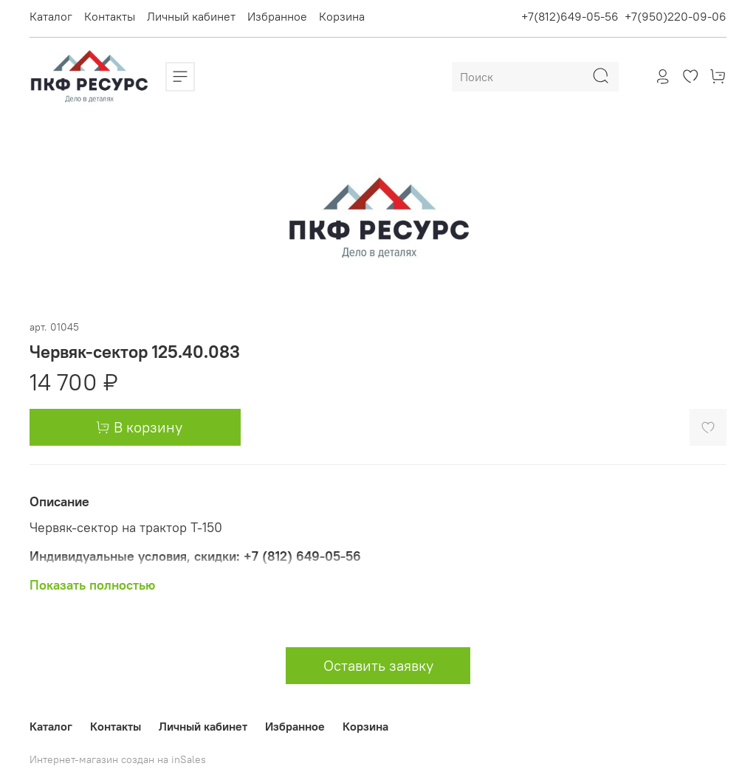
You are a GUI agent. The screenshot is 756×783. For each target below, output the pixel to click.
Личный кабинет (191, 16)
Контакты (109, 16)
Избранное (277, 16)
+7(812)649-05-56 (570, 16)
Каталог (51, 16)
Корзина (342, 16)
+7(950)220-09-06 (675, 16)
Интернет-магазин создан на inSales (118, 759)
